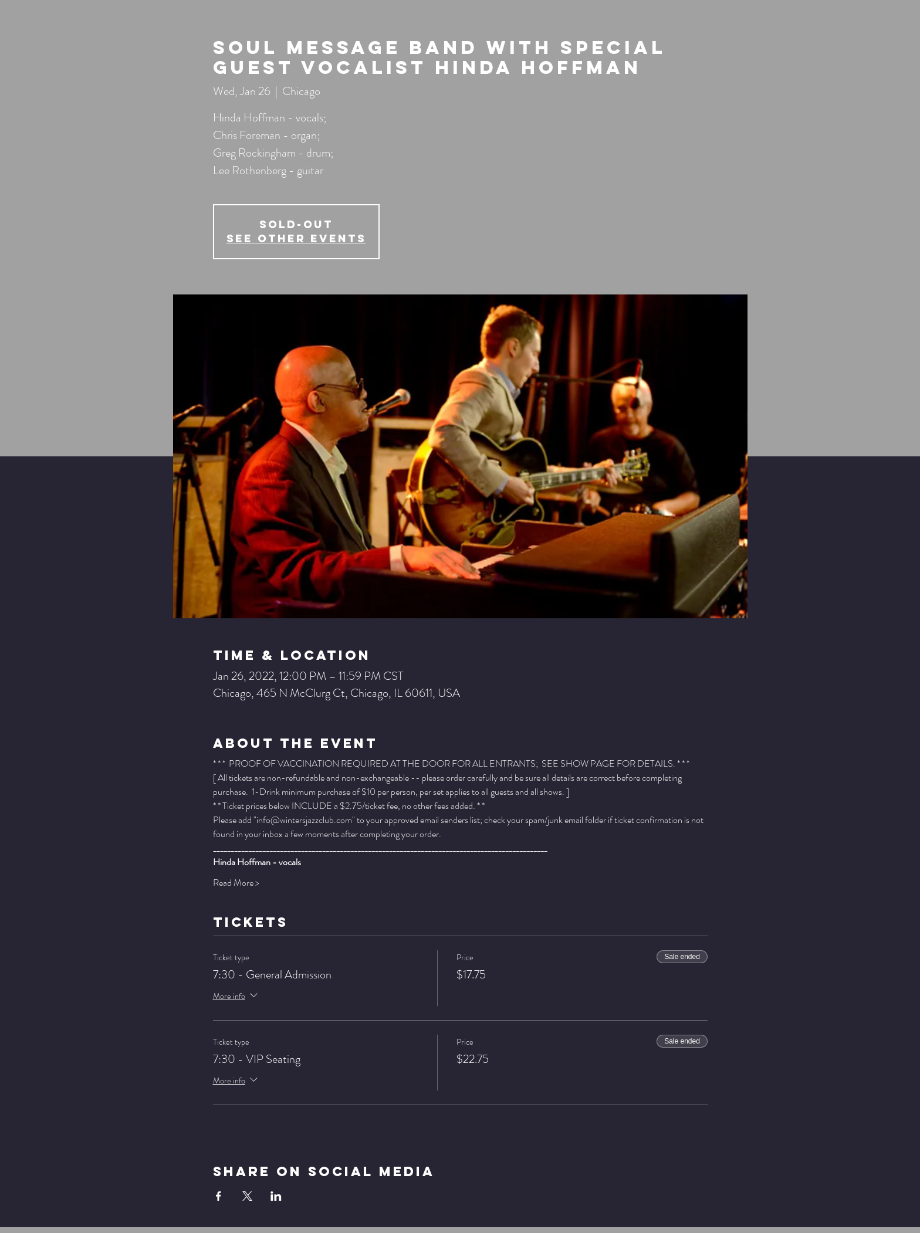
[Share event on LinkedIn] (276, 1196)
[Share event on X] (247, 1196)
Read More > (236, 882)
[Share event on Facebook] (218, 1196)
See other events (296, 238)
